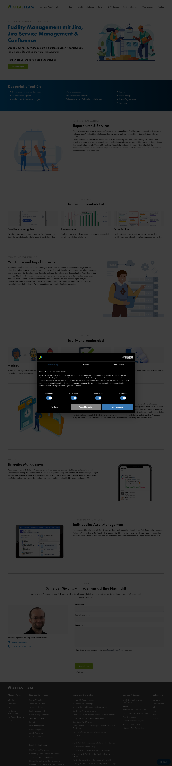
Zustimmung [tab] (53, 365)
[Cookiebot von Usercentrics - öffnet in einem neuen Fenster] (123, 357)
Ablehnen (54, 407)
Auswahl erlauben (86, 407)
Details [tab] (86, 365)
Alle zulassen (117, 407)
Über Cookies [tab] (119, 365)
